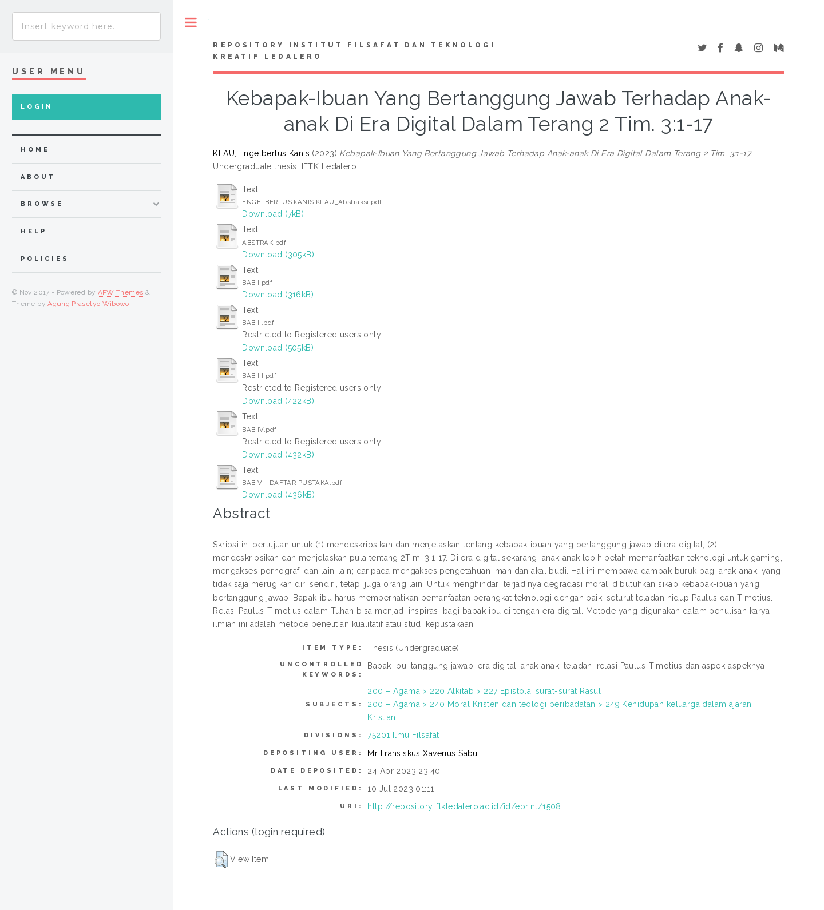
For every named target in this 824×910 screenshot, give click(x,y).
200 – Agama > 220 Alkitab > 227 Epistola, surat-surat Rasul (484, 691)
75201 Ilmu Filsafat (403, 735)
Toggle (191, 22)
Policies (45, 259)
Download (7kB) (273, 213)
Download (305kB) (278, 254)
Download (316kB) (278, 294)
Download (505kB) (278, 347)
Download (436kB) (278, 494)
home (35, 149)
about (38, 177)
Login (37, 106)
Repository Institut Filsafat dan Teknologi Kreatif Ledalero (354, 51)
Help (33, 231)
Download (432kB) (278, 454)
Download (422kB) (278, 401)
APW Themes (121, 292)
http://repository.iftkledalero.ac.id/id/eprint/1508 (464, 806)
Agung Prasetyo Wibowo (88, 304)
